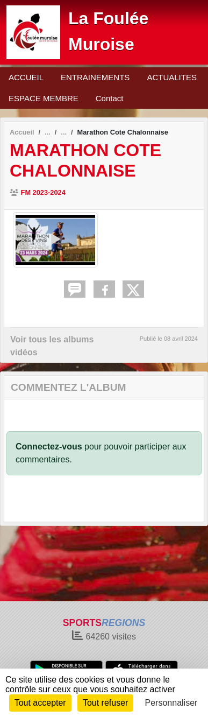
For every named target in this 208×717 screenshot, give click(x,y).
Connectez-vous (49, 446)
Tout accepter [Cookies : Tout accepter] (40, 702)
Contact (110, 98)
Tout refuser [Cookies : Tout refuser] (105, 702)
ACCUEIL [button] (26, 77)
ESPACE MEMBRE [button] (43, 98)
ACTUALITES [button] (172, 77)
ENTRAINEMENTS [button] (95, 77)
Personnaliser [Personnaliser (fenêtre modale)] (171, 702)
